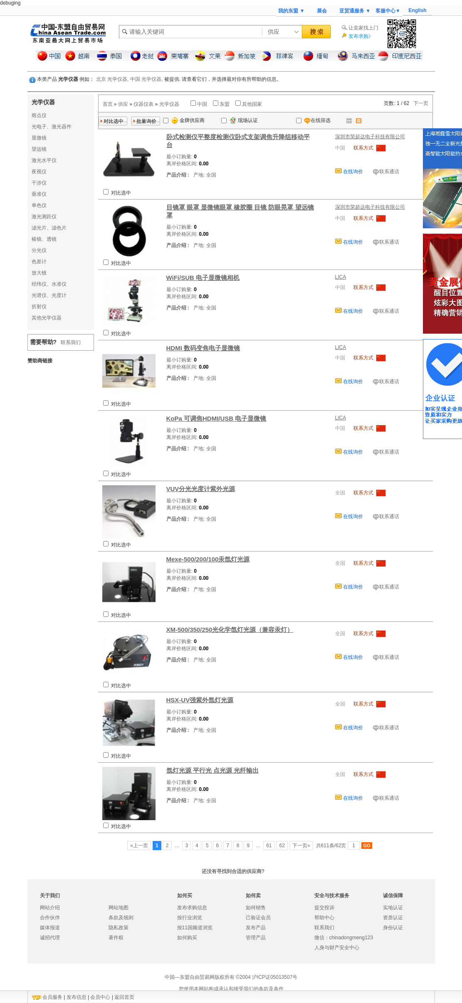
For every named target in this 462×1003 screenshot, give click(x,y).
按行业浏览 (189, 918)
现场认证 (244, 120)
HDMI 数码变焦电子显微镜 (203, 348)
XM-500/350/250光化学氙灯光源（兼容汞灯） (230, 629)
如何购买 (187, 938)
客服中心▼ (388, 11)
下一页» (301, 845)
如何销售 (256, 908)
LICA (340, 277)
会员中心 (100, 997)
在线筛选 (313, 120)
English (417, 10)
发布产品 (256, 928)
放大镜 (39, 273)
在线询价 (352, 172)
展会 (322, 11)
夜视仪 (39, 172)
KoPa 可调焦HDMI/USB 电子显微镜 (216, 418)
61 (269, 845)
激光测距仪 (44, 217)
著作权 (116, 938)
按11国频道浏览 (194, 928)
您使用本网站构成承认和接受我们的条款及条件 (231, 989)
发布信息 (76, 997)
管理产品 (256, 938)
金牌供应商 (188, 120)
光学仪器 (169, 104)
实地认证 (393, 908)
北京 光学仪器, (112, 79)
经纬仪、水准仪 (49, 284)
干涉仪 (39, 183)
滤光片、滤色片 (49, 228)
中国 (202, 104)
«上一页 (139, 845)
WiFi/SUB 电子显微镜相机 (203, 277)
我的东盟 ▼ (291, 11)
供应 (123, 104)
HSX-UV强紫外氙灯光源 (200, 700)
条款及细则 (121, 918)
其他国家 (252, 104)
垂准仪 (39, 194)
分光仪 (39, 250)
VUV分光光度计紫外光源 (200, 488)
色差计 (39, 261)
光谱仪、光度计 (49, 295)
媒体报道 (50, 928)
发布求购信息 (192, 908)
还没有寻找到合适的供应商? (233, 871)
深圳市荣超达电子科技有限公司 (370, 137)
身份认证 (393, 928)
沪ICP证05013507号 (274, 977)
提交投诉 (324, 908)
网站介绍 (50, 908)
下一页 (420, 103)
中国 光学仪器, (146, 79)
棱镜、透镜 (44, 239)
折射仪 (39, 306)
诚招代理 (50, 938)
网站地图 (118, 908)
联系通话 (389, 172)
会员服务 (52, 997)
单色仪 (39, 205)
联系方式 (363, 148)
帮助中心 (324, 918)
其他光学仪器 (47, 318)
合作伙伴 (50, 918)
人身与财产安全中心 (336, 948)
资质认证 (393, 918)
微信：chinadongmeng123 (343, 938)
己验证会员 (258, 918)
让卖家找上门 (363, 28)
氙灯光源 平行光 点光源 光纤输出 (212, 770)
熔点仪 (39, 115)
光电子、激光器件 (52, 127)
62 (282, 845)
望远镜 (39, 149)
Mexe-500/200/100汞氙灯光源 (208, 559)
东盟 (225, 104)
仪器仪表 (143, 104)
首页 (108, 104)
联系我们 (71, 342)
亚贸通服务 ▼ (355, 11)
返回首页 (124, 997)
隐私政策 (118, 928)
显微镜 (39, 138)
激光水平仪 (44, 160)
